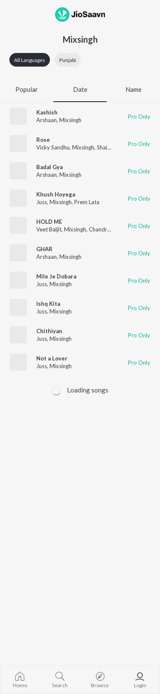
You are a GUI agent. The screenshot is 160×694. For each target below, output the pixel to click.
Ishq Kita (48, 303)
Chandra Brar (105, 229)
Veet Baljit (48, 229)
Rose (43, 139)
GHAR (44, 249)
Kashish (47, 112)
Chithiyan (49, 331)
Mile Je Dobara (56, 276)
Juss (41, 202)
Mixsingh (70, 120)
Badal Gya (49, 167)
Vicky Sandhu (53, 147)
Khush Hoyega (55, 194)
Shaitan (106, 147)
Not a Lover (51, 358)
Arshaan (46, 120)
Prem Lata (86, 202)
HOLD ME (49, 221)
